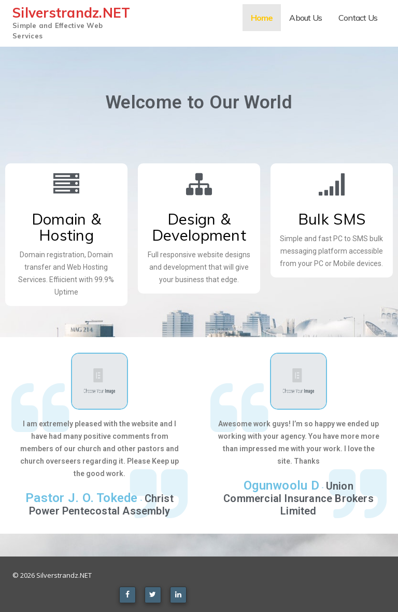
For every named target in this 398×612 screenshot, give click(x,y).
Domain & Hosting (66, 227)
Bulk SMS (331, 219)
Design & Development (199, 227)
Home (262, 17)
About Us (305, 17)
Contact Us (357, 17)
